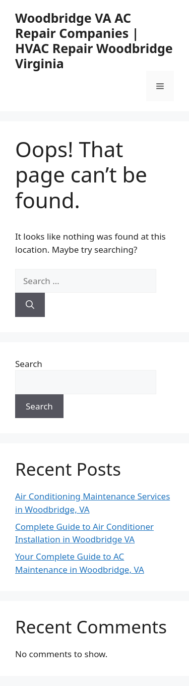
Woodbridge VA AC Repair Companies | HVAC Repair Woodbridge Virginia (94, 40)
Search (28, 364)
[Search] (30, 305)
